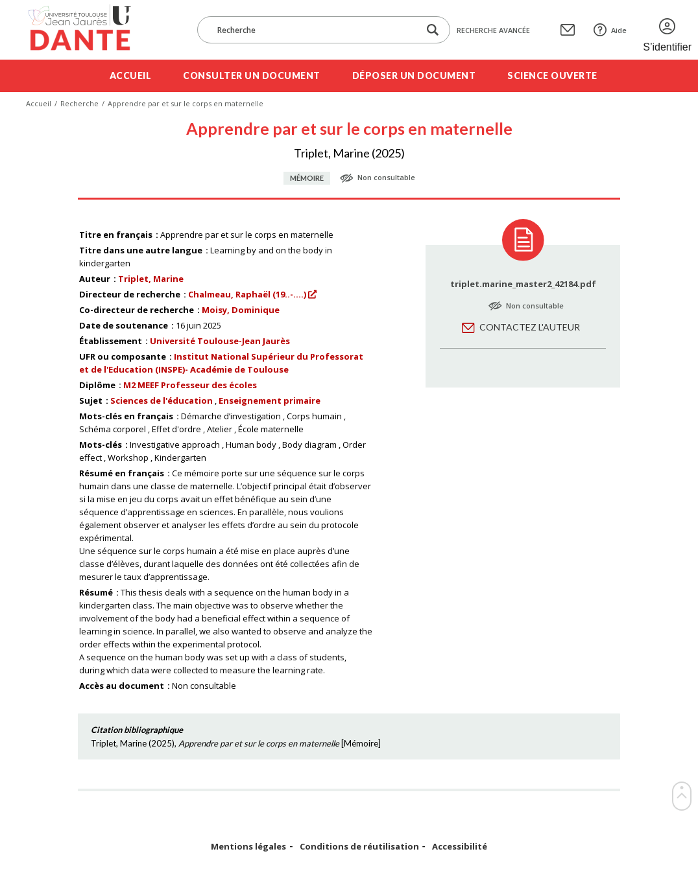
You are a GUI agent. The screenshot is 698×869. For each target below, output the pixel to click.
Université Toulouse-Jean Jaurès (220, 341)
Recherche (79, 103)
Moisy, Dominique (241, 310)
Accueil (131, 75)
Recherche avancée (493, 30)
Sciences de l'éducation (161, 400)
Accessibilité (459, 847)
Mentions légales (248, 847)
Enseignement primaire (269, 400)
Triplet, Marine (151, 278)
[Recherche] (315, 30)
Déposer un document (414, 75)
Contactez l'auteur (529, 326)
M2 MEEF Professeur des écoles (190, 385)
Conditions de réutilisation (359, 847)
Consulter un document (251, 75)
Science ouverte (552, 75)
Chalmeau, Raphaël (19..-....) (247, 294)
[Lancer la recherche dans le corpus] (433, 30)
